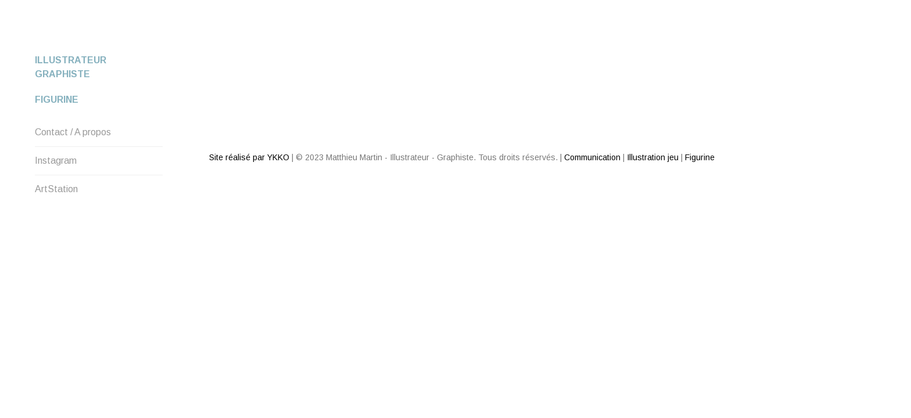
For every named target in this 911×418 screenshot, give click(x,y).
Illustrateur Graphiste (70, 67)
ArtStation (56, 189)
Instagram (56, 160)
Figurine (56, 100)
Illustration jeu (653, 115)
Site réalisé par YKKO (249, 115)
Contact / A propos (73, 132)
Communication (592, 115)
